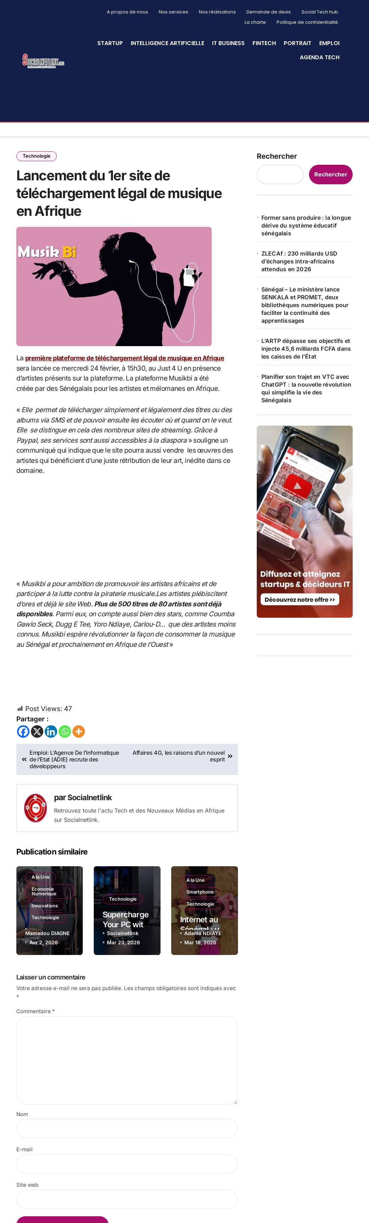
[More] (78, 748)
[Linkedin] (51, 748)
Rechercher (277, 156)
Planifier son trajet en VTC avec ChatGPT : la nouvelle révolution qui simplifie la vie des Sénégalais (306, 388)
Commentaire (35, 1027)
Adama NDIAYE (202, 949)
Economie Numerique (45, 905)
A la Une (42, 890)
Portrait (297, 43)
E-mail (24, 1166)
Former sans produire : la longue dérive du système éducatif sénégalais (306, 225)
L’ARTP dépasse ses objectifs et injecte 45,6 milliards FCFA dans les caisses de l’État (306, 348)
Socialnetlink (90, 814)
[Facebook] (23, 748)
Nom (22, 1130)
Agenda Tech (320, 57)
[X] (37, 748)
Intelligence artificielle (167, 43)
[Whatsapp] (65, 748)
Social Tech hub (320, 12)
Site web (27, 1201)
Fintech (264, 43)
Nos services (173, 12)
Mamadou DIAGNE (47, 949)
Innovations (46, 920)
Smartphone (201, 909)
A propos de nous (127, 12)
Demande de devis (268, 12)
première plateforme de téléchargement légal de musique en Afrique (131, 375)
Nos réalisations (217, 12)
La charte (255, 22)
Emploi (329, 43)
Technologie (37, 156)
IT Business (228, 43)
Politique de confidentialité (307, 22)
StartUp (110, 43)
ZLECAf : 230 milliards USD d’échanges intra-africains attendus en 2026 (299, 261)
